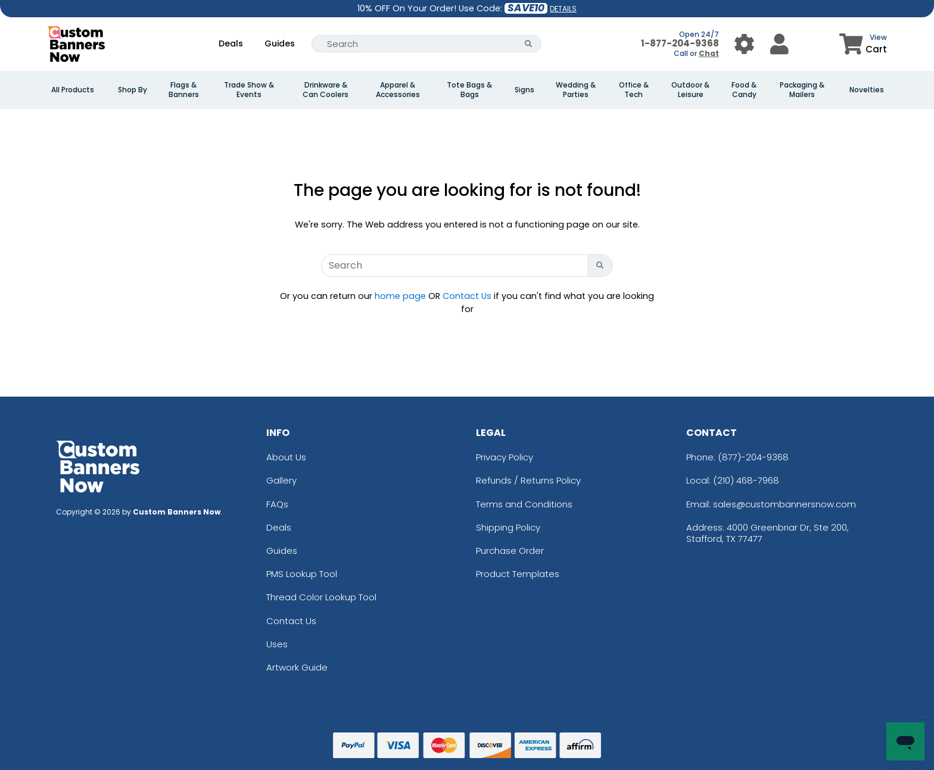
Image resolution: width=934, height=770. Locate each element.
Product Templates (517, 574)
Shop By (132, 90)
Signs (524, 90)
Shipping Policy (508, 527)
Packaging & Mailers (802, 89)
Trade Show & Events (249, 89)
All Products (72, 90)
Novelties (866, 90)
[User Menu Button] (744, 44)
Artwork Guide (297, 667)
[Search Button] (528, 43)
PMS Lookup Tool (301, 574)
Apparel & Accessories (398, 89)
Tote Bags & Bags (469, 89)
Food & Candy (743, 89)
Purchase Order (510, 550)
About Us (286, 457)
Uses (277, 644)
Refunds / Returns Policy (528, 480)
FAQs (277, 504)
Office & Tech (634, 89)
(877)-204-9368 (753, 457)
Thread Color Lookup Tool (321, 597)
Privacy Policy (504, 457)
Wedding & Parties (576, 89)
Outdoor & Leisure (690, 89)
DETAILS (563, 9)
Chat (709, 53)
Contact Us (467, 296)
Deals (231, 43)
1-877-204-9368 (680, 43)
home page (400, 296)
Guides (279, 43)
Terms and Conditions (524, 504)
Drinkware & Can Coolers (325, 89)
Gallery (281, 480)
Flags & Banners (184, 89)
